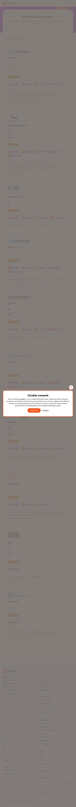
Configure (45, 410)
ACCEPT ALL (34, 410)
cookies (22, 399)
